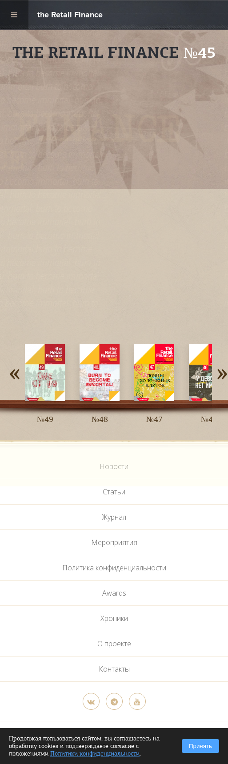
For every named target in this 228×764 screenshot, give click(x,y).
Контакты (114, 669)
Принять (200, 746)
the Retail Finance (70, 16)
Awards (114, 593)
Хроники (114, 618)
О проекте (114, 644)
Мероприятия (114, 542)
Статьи (114, 492)
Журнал (114, 517)
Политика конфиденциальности (114, 568)
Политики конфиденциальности (95, 753)
